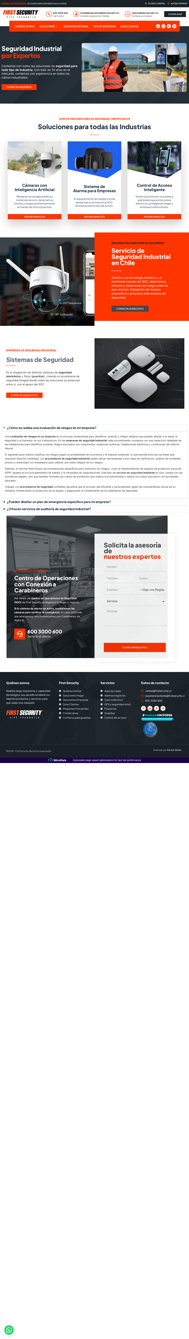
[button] (9, 1330)
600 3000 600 (60, 13)
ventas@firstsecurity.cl (145, 13)
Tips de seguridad (104, 26)
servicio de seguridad (129, 472)
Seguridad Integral (75, 26)
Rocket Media (174, 750)
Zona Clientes (129, 26)
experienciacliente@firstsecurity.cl (99, 13)
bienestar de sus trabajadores (39, 440)
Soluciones (48, 26)
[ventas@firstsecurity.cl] (128, 14)
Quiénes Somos (25, 26)
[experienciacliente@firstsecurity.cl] (76, 14)
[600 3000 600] (49, 14)
